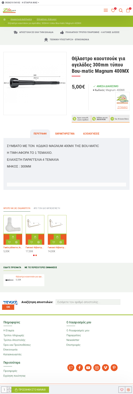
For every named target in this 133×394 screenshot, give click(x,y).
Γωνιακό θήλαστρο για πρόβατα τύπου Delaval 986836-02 (57, 247)
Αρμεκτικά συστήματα (21, 19)
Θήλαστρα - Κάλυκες (47, 19)
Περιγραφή (40, 133)
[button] (34, 255)
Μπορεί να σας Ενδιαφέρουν (16, 208)
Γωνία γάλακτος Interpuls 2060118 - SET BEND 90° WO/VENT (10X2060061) (12, 247)
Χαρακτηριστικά (64, 133)
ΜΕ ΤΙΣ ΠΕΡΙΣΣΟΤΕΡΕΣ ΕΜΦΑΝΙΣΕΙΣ (41, 267)
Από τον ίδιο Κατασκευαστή (47, 208)
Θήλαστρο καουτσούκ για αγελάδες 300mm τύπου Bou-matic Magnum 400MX (29, 276)
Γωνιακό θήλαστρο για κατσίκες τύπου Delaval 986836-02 (35, 247)
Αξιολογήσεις (91, 133)
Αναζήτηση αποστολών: (37, 302)
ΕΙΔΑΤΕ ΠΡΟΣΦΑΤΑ (12, 267)
